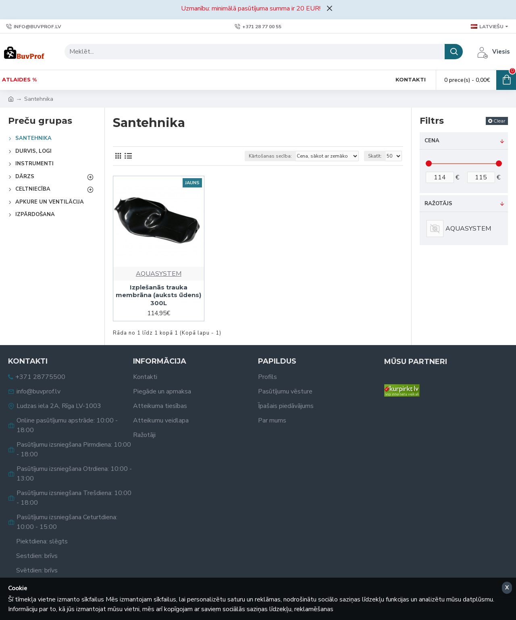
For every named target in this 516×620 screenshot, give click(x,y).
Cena (431, 140)
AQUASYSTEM (158, 273)
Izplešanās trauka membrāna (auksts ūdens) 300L (158, 295)
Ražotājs (438, 203)
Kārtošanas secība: (270, 156)
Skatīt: (375, 156)
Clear (499, 121)
